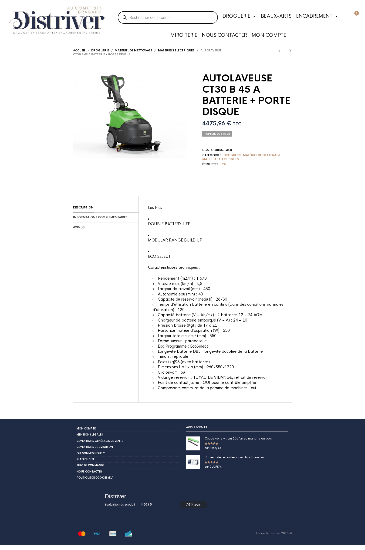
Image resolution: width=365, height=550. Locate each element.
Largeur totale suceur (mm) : (184, 340)
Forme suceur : (171, 345)
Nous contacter (224, 36)
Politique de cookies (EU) (95, 482)
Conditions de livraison (95, 451)
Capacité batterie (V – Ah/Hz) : (187, 319)
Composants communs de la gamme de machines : (204, 392)
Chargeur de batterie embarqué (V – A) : (195, 324)
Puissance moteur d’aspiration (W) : (190, 335)
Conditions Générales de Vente (100, 445)
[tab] (106, 213)
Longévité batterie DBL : (181, 356)
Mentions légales (90, 439)
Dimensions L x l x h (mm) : (182, 371)
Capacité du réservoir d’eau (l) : (187, 304)
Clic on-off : (169, 377)
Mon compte (269, 36)
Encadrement (317, 17)
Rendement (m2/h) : (177, 283)
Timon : (165, 361)
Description (83, 212)
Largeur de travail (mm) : (180, 293)
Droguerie (239, 17)
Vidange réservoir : (175, 382)
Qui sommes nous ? (91, 457)
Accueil (79, 55)
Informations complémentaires (100, 222)
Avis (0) (78, 232)
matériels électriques (176, 55)
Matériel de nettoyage (133, 55)
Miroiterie (183, 36)
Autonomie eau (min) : (178, 298)
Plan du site (86, 464)
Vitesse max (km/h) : (177, 288)
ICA (223, 169)
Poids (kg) (166, 366)
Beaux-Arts (276, 17)
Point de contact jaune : (180, 387)
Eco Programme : (174, 351)
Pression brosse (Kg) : (177, 330)
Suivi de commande (90, 470)
